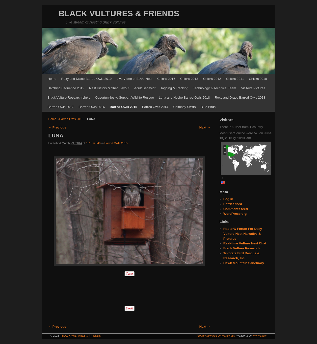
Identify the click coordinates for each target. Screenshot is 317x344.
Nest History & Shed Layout (109, 88)
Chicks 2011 (235, 79)
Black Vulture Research (241, 248)
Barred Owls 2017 (61, 107)
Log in (228, 199)
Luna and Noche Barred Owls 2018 (184, 97)
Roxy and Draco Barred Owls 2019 (86, 79)
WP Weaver (259, 335)
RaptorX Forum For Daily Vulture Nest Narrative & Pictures (242, 233)
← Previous (57, 127)
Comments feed (235, 209)
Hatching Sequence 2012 (66, 88)
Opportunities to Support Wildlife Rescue (124, 97)
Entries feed (232, 204)
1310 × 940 (93, 143)
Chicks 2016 (166, 79)
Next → (205, 127)
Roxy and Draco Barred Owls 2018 (240, 97)
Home (52, 79)
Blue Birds (208, 107)
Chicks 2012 (212, 79)
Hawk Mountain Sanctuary (243, 263)
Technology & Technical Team (214, 88)
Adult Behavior (145, 88)
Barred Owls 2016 (92, 107)
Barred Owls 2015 (123, 107)
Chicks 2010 (258, 79)
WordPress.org (235, 213)
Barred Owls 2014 (155, 107)
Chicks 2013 (189, 79)
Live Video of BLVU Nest (134, 79)
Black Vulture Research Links (69, 97)
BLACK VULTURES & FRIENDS (119, 13)
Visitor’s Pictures (253, 88)
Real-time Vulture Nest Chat (244, 243)
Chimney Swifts (184, 107)
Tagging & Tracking (174, 88)
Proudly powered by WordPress (216, 335)
